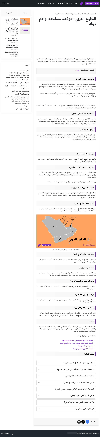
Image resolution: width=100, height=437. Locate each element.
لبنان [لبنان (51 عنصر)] (12, 104)
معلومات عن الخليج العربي (82, 14)
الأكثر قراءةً (9, 13)
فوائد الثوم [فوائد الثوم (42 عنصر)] (26, 102)
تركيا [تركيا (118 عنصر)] (27, 83)
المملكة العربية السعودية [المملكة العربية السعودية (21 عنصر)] (24, 81)
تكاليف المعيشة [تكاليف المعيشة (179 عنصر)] (23, 85)
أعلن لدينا (69, 3)
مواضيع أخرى (41, 3)
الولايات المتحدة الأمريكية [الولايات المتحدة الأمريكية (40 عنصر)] (12, 81)
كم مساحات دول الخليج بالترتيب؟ (83, 349)
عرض (77, 70)
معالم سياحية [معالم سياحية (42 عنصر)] (25, 107)
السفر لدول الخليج (92, 433)
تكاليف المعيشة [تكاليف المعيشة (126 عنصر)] (11, 86)
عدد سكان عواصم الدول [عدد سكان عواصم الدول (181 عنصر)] (20, 94)
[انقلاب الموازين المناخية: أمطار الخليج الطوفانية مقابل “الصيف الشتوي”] (24, 22)
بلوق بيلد (3, 433)
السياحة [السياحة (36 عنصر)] (11, 79)
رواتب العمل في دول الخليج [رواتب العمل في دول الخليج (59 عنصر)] (21, 89)
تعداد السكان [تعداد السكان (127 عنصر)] (20, 83)
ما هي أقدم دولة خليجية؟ (85, 346)
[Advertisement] (66, 41)
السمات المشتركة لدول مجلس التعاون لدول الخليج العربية (76, 343)
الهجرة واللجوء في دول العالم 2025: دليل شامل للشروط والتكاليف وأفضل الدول (11, 31)
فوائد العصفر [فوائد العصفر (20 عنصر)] (19, 102)
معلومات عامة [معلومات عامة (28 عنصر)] (18, 107)
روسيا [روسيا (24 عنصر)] (11, 89)
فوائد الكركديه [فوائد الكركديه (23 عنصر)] (13, 102)
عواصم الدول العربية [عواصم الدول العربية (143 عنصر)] (21, 97)
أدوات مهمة (61, 3)
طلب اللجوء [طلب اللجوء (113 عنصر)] (25, 91)
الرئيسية (75, 3)
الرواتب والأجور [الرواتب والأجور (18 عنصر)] (17, 78)
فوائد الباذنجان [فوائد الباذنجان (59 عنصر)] (9, 100)
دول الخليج (51, 3)
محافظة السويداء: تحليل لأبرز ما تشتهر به (11, 56)
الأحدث (25, 13)
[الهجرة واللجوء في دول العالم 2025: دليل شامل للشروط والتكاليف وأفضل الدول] (24, 31)
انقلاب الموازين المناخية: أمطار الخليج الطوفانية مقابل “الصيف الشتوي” (11, 22)
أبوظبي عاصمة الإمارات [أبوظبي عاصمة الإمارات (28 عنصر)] (24, 74)
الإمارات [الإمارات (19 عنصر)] (10, 76)
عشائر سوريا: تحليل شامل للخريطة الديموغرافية (12, 41)
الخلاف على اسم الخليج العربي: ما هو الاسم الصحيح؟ (77, 340)
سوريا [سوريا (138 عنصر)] (7, 88)
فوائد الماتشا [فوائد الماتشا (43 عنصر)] (25, 104)
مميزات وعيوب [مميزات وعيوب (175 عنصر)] (23, 109)
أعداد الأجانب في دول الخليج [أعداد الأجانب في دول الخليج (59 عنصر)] (21, 76)
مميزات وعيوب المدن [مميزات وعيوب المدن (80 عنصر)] (22, 112)
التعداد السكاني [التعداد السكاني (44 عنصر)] (25, 78)
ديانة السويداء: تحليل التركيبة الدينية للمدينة (11, 49)
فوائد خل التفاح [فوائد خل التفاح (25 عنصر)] (18, 105)
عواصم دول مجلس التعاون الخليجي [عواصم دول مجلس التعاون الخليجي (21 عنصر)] (21, 100)
